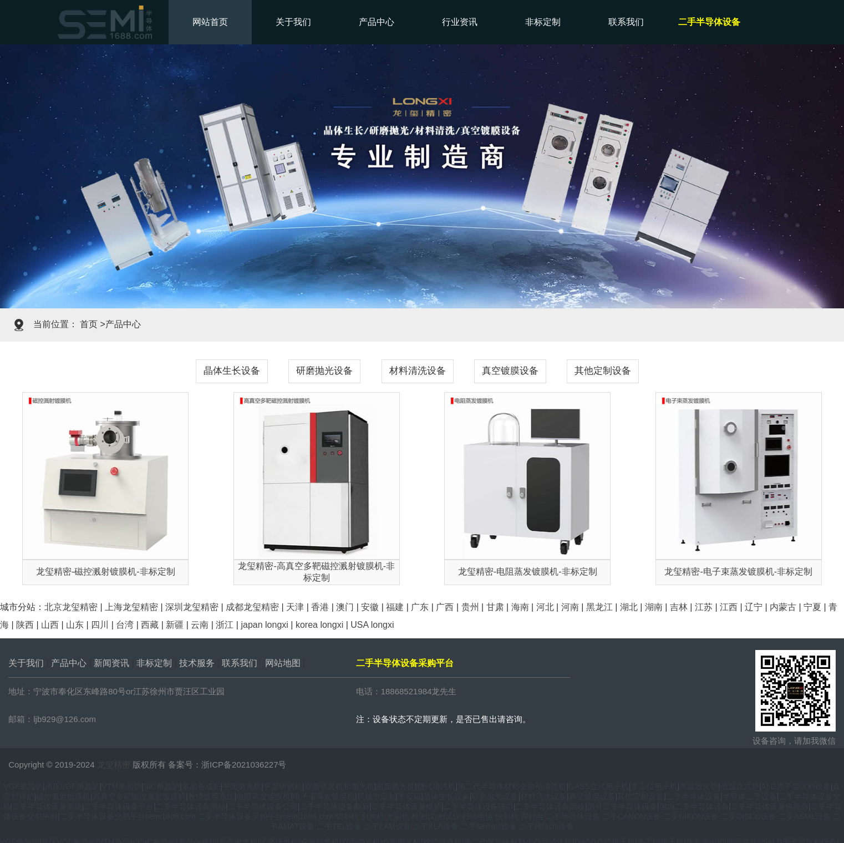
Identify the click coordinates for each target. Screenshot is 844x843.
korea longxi (319, 624)
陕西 (25, 624)
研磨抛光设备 (324, 370)
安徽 (370, 607)
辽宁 (753, 607)
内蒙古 (783, 607)
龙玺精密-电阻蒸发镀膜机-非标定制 (527, 571)
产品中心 (376, 22)
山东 (75, 624)
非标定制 (543, 22)
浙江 (224, 624)
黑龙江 (599, 607)
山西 (50, 624)
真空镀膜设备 (510, 370)
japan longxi (264, 624)
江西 (729, 607)
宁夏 (812, 607)
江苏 (704, 607)
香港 (320, 607)
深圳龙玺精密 (191, 607)
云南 (200, 624)
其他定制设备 (602, 370)
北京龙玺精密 (71, 607)
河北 (545, 607)
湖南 (654, 607)
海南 (520, 607)
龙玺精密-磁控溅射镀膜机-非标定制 (105, 571)
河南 (570, 607)
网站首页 (210, 22)
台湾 (125, 624)
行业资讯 (459, 22)
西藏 (150, 624)
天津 (295, 607)
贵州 (470, 607)
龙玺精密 (113, 764)
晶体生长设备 (232, 370)
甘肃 (495, 607)
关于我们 (293, 22)
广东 (420, 607)
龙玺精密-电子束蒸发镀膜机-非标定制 (738, 571)
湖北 (629, 607)
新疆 (175, 624)
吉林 (679, 607)
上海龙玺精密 (131, 607)
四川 (100, 624)
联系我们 (626, 22)
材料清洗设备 (417, 370)
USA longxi (372, 624)
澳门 (345, 607)
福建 (395, 607)
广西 (445, 607)
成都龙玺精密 (252, 607)
